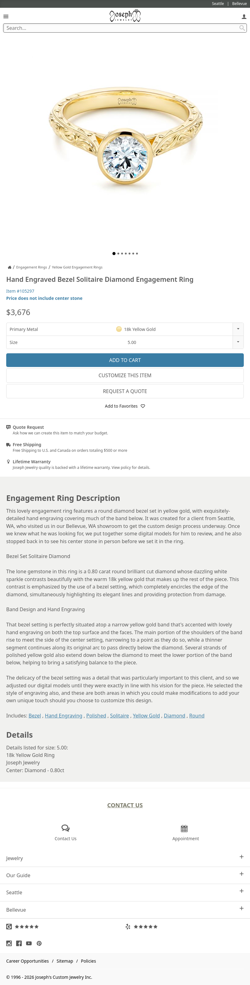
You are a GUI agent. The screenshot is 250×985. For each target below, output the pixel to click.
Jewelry (125, 858)
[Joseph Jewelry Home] (9, 267)
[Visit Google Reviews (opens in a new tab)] (65, 926)
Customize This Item (125, 375)
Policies (88, 961)
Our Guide (125, 875)
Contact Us (125, 805)
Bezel (35, 715)
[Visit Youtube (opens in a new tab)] (30, 943)
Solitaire (119, 715)
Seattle (125, 892)
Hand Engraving (64, 715)
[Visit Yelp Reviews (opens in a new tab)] (184, 926)
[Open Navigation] (6, 16)
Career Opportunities (27, 961)
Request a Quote (125, 391)
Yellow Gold (146, 715)
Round (196, 715)
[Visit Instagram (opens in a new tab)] (10, 943)
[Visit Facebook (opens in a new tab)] (20, 943)
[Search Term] (125, 28)
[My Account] (244, 16)
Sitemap (65, 961)
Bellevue (125, 909)
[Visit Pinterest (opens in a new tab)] (40, 943)
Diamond (174, 715)
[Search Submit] (242, 28)
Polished (96, 715)
